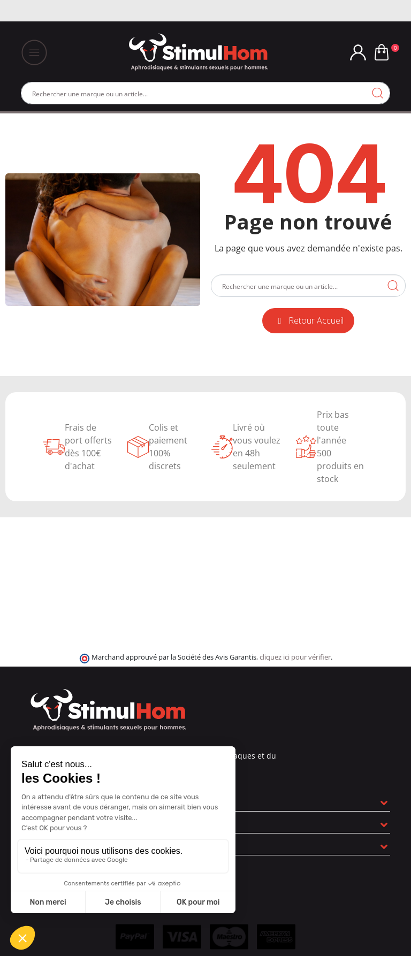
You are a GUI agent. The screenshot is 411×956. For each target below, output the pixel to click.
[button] (308, 320)
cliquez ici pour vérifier (295, 657)
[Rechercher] (205, 93)
